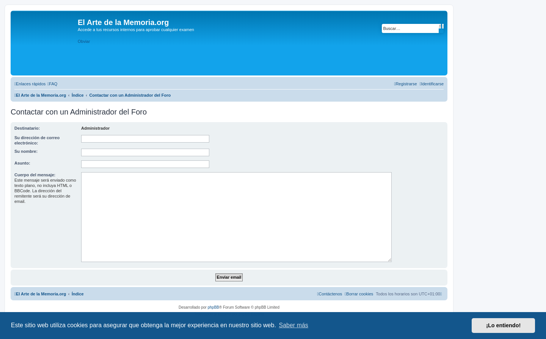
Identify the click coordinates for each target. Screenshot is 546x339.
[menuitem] (52, 84)
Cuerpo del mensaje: (34, 175)
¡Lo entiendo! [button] (503, 325)
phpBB (213, 307)
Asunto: (22, 163)
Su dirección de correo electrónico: (37, 140)
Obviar (84, 41)
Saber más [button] (293, 325)
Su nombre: (26, 151)
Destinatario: (27, 128)
